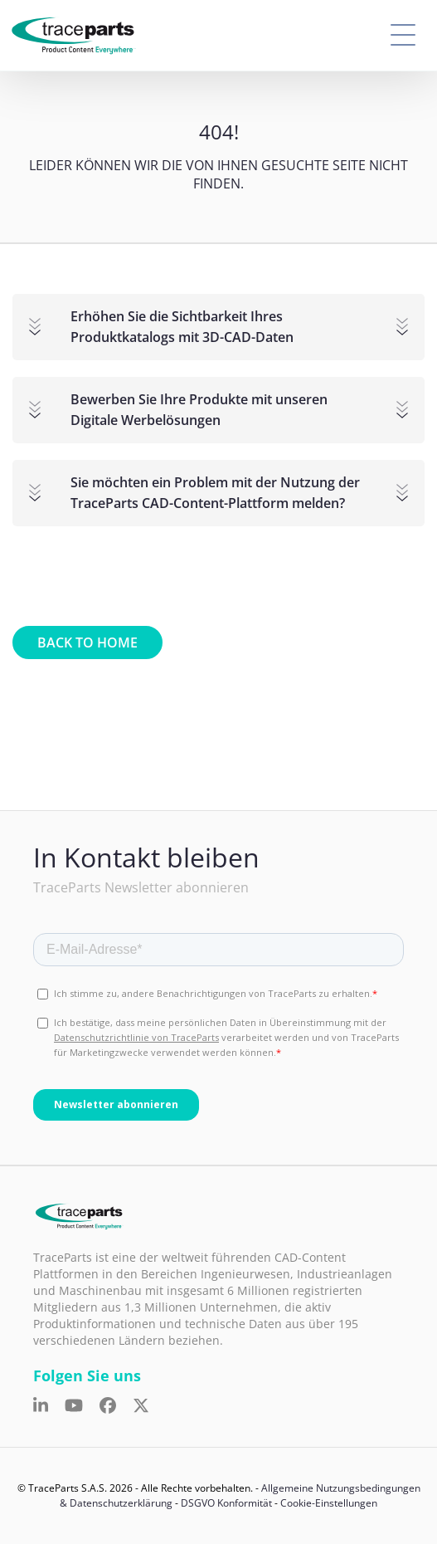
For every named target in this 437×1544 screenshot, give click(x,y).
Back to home (87, 642)
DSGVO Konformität (226, 1503)
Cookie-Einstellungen (328, 1503)
